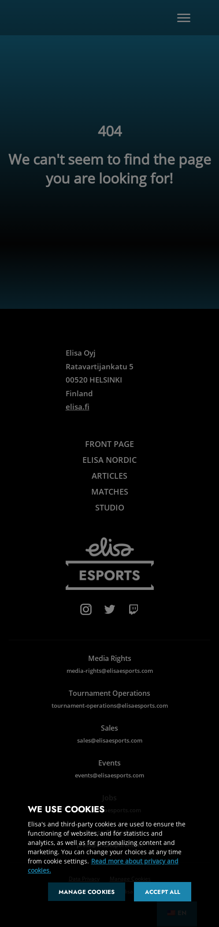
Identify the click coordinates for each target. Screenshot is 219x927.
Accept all (162, 892)
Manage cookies (87, 892)
